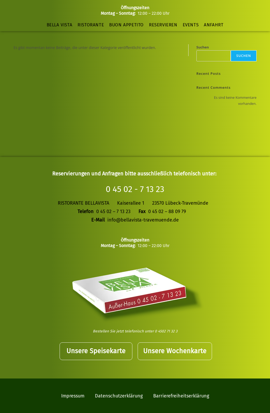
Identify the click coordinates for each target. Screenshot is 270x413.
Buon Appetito (126, 25)
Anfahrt (213, 25)
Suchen (202, 47)
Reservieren (163, 25)
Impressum (72, 396)
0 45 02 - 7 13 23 (135, 189)
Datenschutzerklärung (119, 396)
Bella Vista (60, 25)
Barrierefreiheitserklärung (181, 396)
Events (191, 25)
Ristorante (91, 25)
